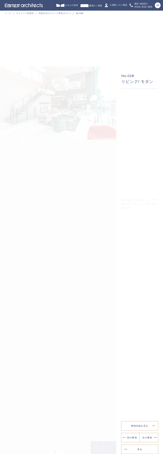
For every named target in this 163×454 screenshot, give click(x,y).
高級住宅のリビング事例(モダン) (55, 13)
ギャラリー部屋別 (25, 13)
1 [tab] (55, 449)
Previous (97, 445)
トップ (8, 13)
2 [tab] (58, 449)
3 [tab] (61, 449)
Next (109, 445)
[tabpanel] (81, 66)
